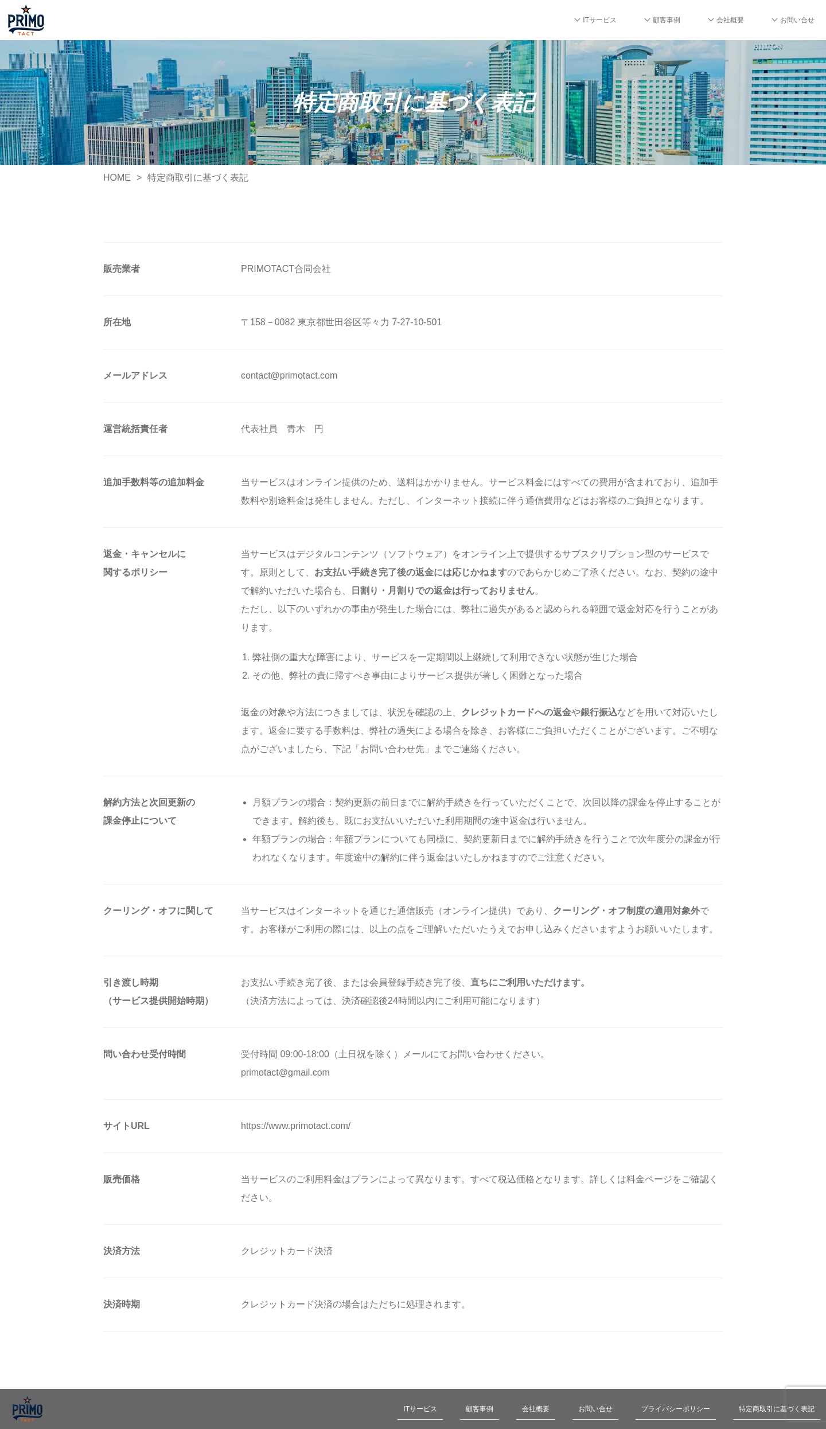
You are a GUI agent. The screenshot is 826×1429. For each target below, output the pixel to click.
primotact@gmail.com (285, 1072)
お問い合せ (797, 20)
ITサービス (600, 20)
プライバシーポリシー (675, 1409)
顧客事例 (666, 20)
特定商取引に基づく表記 (777, 1409)
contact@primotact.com (289, 375)
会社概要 (730, 20)
